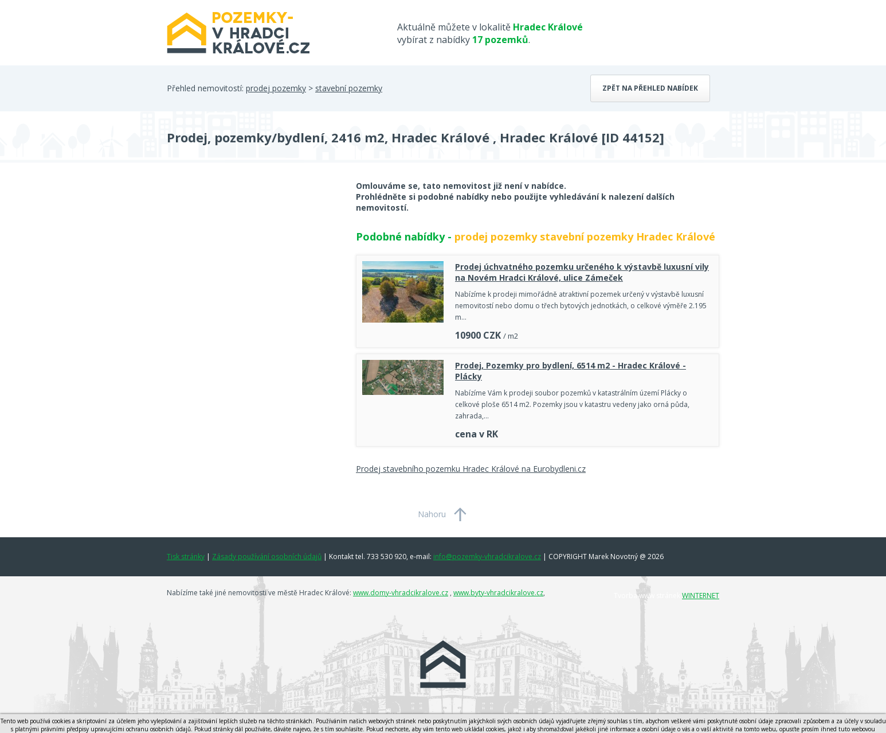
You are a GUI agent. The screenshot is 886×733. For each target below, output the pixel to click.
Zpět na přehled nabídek (650, 88)
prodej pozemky (276, 88)
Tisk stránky (186, 556)
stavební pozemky (348, 88)
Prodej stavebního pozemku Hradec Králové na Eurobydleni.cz (471, 468)
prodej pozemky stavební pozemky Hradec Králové (584, 236)
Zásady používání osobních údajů (267, 556)
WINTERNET (700, 595)
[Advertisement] (253, 272)
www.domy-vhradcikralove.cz (400, 593)
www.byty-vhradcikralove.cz (498, 593)
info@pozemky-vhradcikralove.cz (487, 556)
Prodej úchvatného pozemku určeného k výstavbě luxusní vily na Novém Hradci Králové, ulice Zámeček (582, 272)
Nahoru (432, 514)
